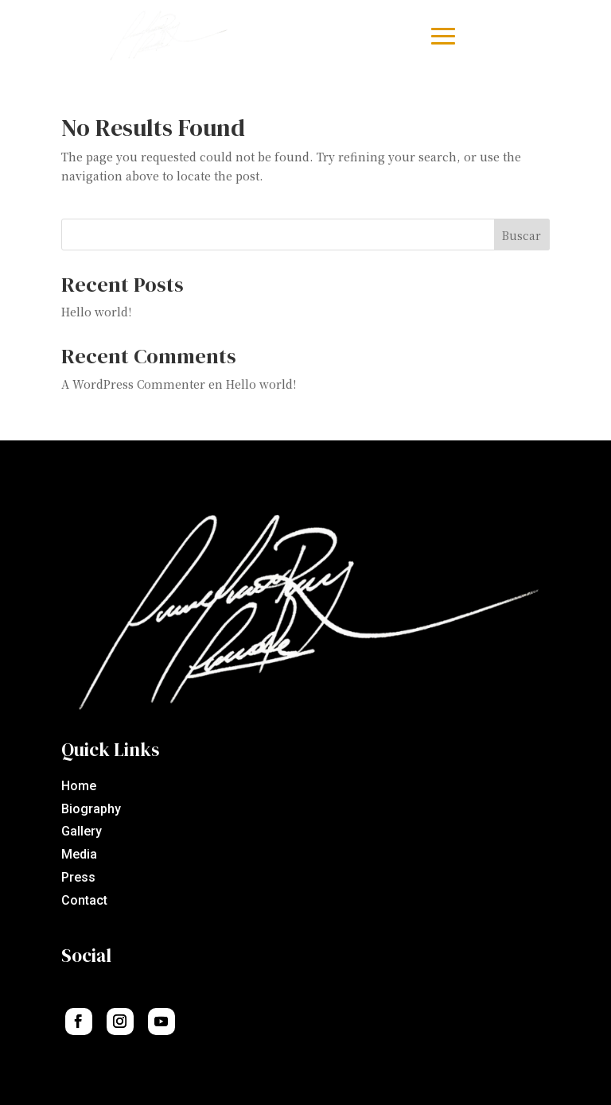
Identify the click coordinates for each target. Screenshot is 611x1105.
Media (79, 854)
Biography (91, 808)
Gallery (81, 831)
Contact (84, 900)
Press (78, 877)
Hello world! (96, 312)
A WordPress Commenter (133, 384)
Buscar (521, 235)
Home (78, 785)
